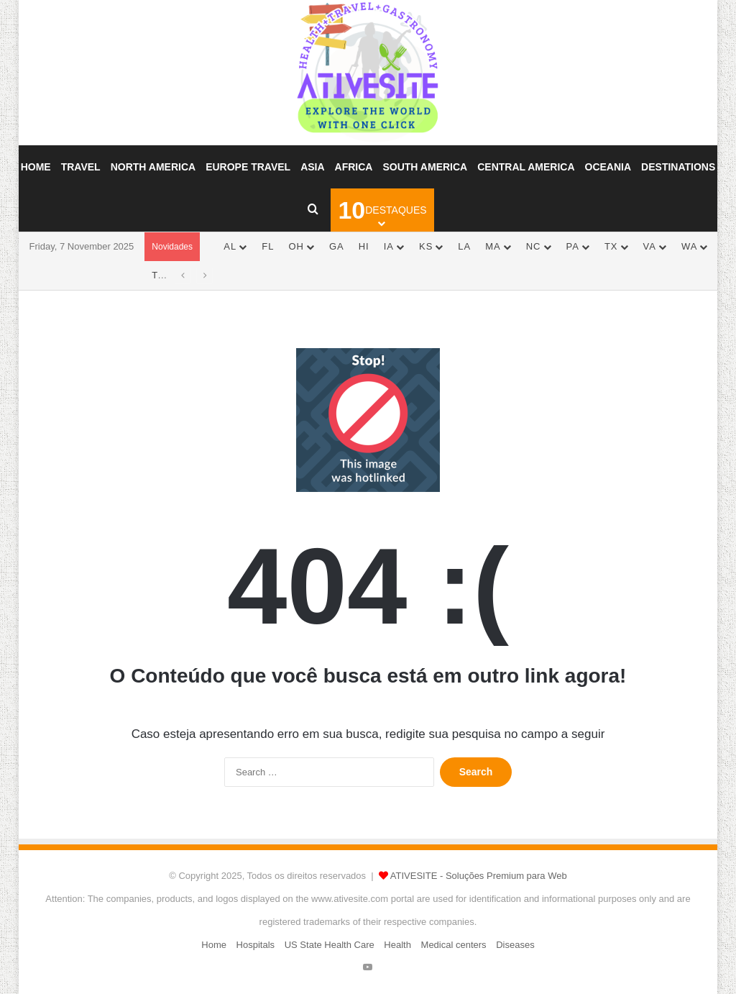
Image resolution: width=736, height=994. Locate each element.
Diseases (515, 944)
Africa (354, 167)
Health (397, 944)
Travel (81, 167)
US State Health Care (329, 944)
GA (336, 246)
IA (389, 246)
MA (493, 246)
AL (230, 246)
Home (36, 167)
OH (296, 246)
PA (572, 246)
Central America (525, 167)
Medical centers (454, 944)
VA (649, 246)
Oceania (608, 167)
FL (268, 246)
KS (426, 246)
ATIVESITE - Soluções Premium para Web (478, 875)
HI (364, 246)
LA (464, 246)
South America (424, 167)
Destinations (678, 167)
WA (689, 246)
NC (533, 246)
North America (153, 167)
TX (611, 246)
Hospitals (255, 944)
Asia (312, 167)
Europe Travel (248, 167)
